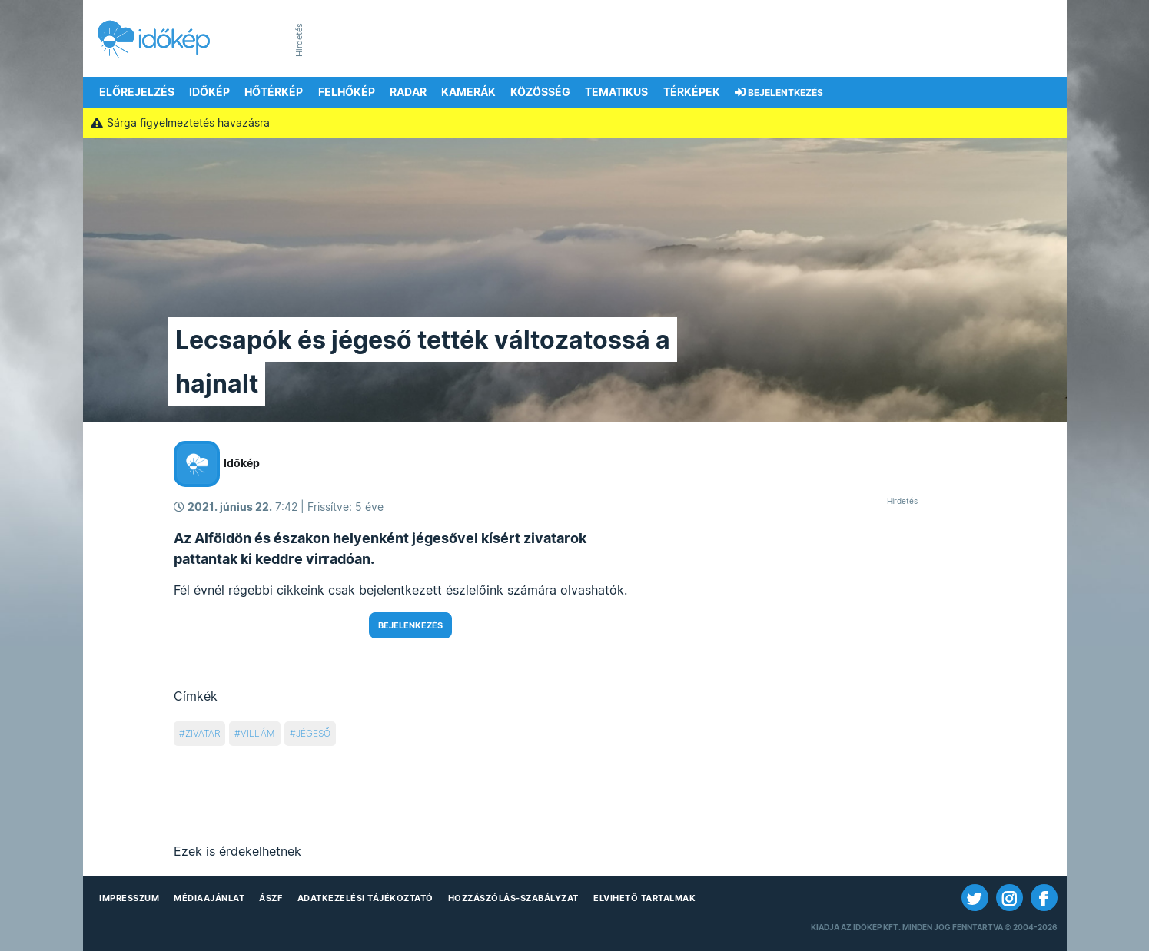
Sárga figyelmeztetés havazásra (181, 123)
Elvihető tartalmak (644, 898)
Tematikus (616, 92)
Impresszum (129, 898)
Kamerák (468, 92)
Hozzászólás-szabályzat (513, 898)
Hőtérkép (273, 92)
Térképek (691, 92)
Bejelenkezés (410, 625)
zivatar (202, 733)
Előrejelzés (136, 92)
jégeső (313, 733)
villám (258, 733)
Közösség (540, 92)
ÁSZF (270, 898)
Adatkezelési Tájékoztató (365, 898)
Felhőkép (346, 92)
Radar (408, 92)
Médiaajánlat (209, 898)
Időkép (209, 92)
